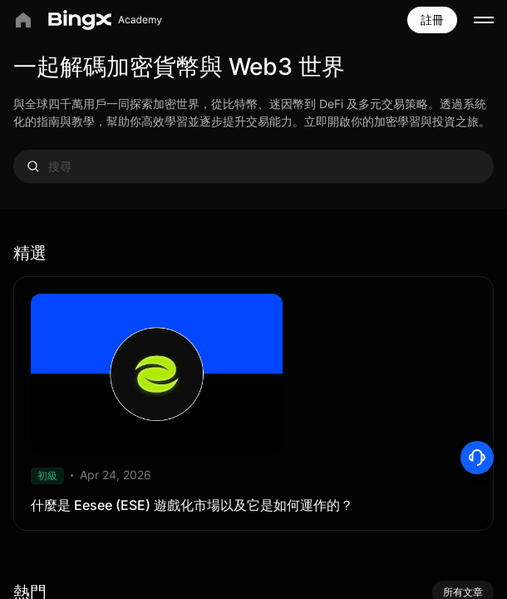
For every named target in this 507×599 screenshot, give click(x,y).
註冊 (432, 19)
